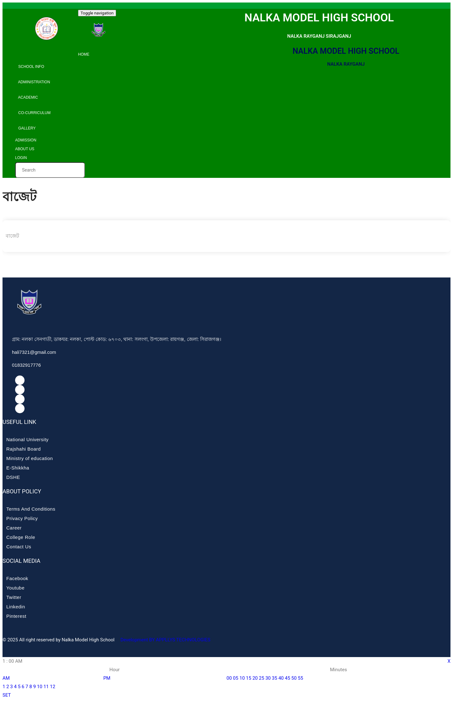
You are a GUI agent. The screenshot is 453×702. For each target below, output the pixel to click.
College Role (20, 537)
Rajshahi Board (23, 449)
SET (7, 695)
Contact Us (18, 546)
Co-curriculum (33, 113)
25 (261, 678)
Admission (25, 140)
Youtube (15, 587)
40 (281, 678)
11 (46, 686)
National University (27, 439)
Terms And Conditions (30, 509)
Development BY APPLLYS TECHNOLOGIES (164, 640)
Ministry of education (29, 458)
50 (294, 678)
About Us (24, 149)
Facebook (17, 578)
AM (6, 678)
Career (14, 527)
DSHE (13, 477)
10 (39, 686)
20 (255, 678)
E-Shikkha (17, 467)
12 (52, 686)
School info (29, 66)
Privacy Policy (22, 518)
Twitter (13, 597)
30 (268, 678)
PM (106, 678)
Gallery (25, 128)
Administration (32, 82)
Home (83, 54)
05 (235, 678)
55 (300, 678)
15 (248, 678)
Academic (26, 97)
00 (229, 678)
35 (274, 678)
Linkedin (15, 606)
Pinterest (16, 616)
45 (287, 678)
